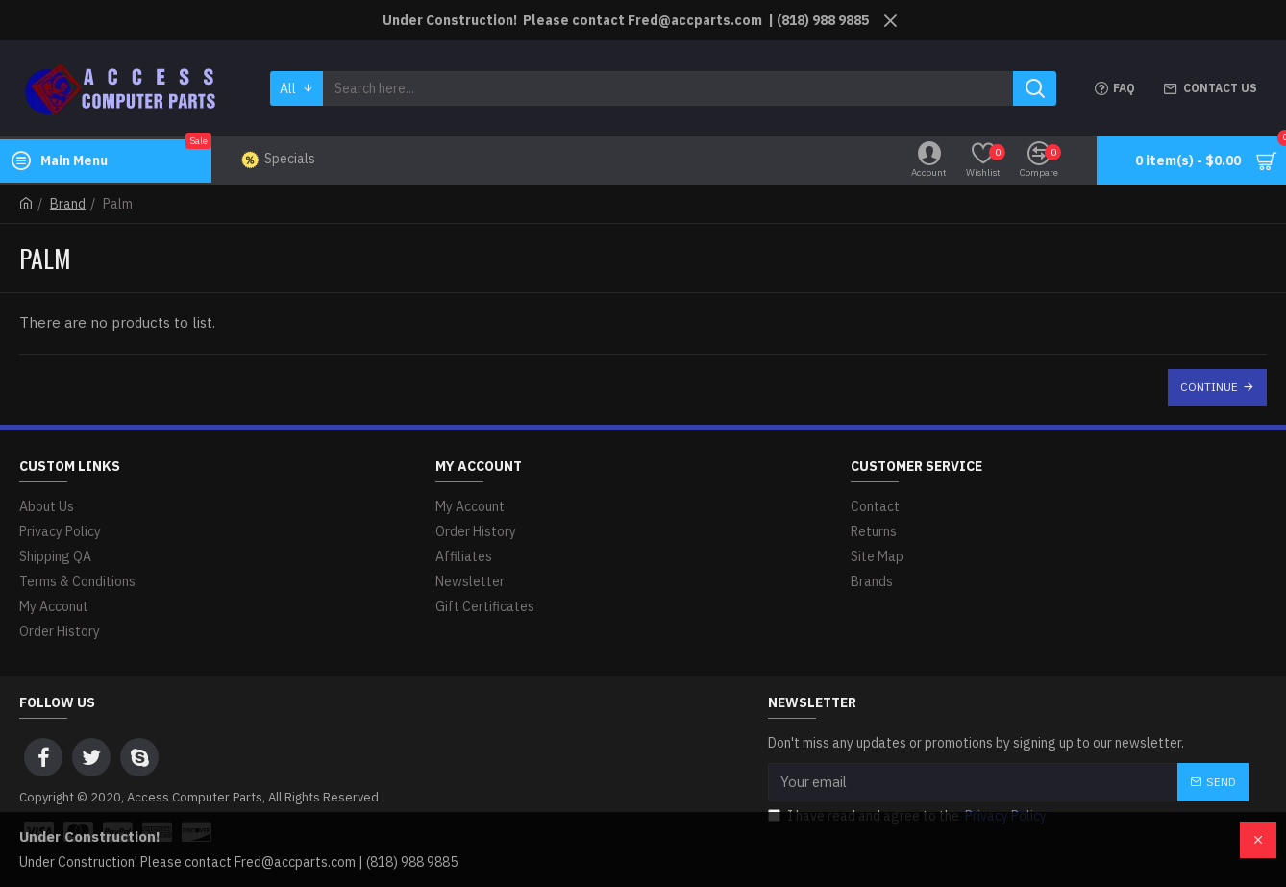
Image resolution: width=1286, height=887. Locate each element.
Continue (1209, 387)
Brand (68, 203)
